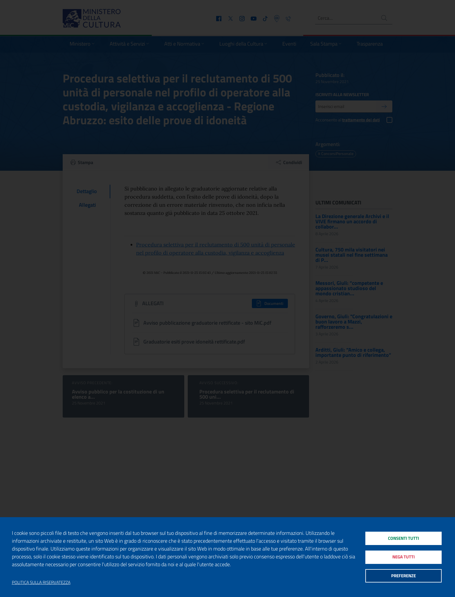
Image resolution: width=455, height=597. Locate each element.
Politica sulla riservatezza (41, 582)
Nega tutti (403, 557)
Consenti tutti (403, 537)
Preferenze (403, 576)
